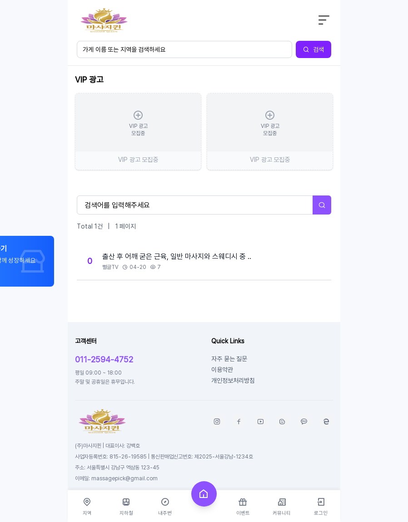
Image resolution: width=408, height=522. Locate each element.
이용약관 (222, 369)
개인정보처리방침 (233, 380)
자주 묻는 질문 (229, 358)
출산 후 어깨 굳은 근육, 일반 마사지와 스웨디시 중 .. (176, 256)
